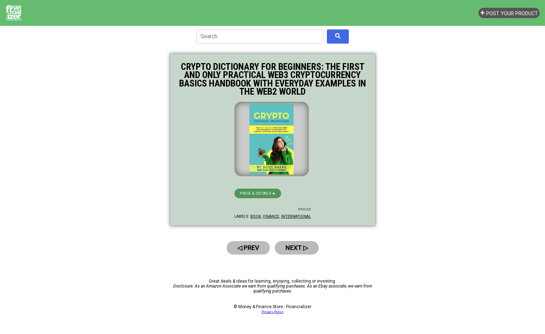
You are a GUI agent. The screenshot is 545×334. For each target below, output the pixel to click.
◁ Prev (248, 247)
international (296, 216)
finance (271, 216)
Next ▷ (296, 247)
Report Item (304, 208)
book (255, 216)
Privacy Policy (273, 312)
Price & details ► (258, 193)
